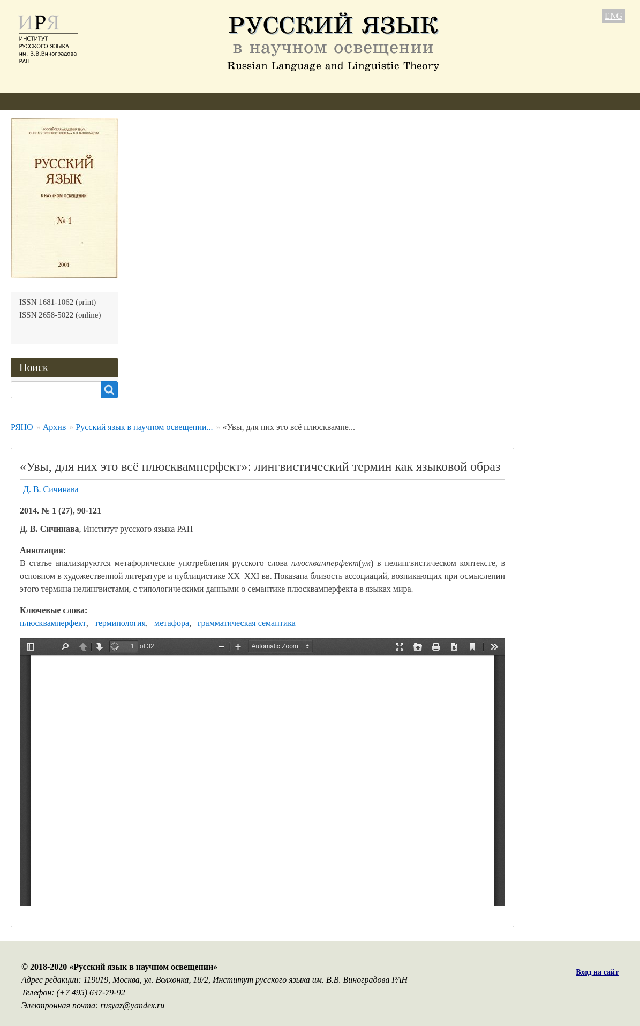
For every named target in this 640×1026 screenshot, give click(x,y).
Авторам (155, 100)
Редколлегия (94, 100)
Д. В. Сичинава (51, 489)
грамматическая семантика (247, 623)
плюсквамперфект (53, 623)
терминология (120, 623)
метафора (171, 623)
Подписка (329, 100)
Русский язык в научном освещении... (144, 427)
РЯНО (22, 427)
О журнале (30, 100)
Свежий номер (219, 100)
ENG (613, 15)
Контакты (386, 100)
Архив (278, 100)
